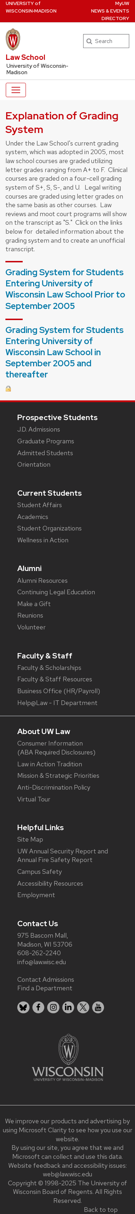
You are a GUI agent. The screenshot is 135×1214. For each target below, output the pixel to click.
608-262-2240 (39, 953)
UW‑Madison (31, 7)
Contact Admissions (45, 979)
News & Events (110, 11)
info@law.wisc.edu (41, 962)
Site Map (30, 839)
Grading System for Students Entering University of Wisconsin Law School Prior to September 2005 (65, 289)
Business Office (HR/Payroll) (58, 691)
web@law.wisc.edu (67, 1174)
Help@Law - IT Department (57, 703)
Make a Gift (34, 604)
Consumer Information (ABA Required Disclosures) (56, 747)
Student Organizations (49, 528)
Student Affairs (39, 505)
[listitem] (23, 1007)
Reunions (30, 615)
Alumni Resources (42, 580)
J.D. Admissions (38, 429)
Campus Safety (39, 871)
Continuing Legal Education (56, 592)
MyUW (122, 3)
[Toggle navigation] (16, 90)
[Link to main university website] (68, 1057)
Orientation (33, 464)
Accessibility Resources (50, 883)
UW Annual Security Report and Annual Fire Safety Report (62, 855)
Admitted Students (45, 453)
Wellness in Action (42, 540)
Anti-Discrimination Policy (53, 787)
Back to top (101, 1209)
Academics (32, 517)
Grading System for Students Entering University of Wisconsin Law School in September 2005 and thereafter (64, 352)
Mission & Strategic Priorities (58, 775)
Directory (115, 18)
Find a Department (44, 988)
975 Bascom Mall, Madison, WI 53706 (44, 939)
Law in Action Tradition (49, 764)
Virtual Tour (33, 799)
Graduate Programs (45, 441)
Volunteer (31, 627)
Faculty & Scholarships (49, 667)
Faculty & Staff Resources (54, 679)
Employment (36, 895)
